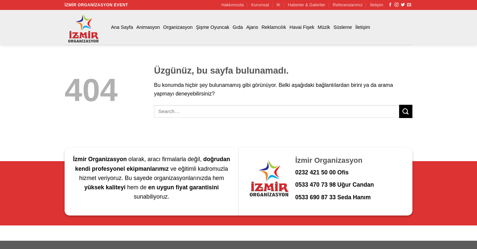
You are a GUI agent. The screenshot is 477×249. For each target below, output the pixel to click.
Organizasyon (178, 27)
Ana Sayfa (122, 27)
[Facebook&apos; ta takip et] (390, 5)
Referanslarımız (348, 4)
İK (279, 4)
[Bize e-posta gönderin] (409, 5)
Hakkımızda (232, 4)
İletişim (376, 4)
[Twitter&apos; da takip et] (403, 5)
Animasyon (148, 27)
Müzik (324, 27)
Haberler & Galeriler (306, 4)
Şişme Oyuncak (212, 27)
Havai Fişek (302, 27)
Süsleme (343, 27)
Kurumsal (260, 4)
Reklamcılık (273, 27)
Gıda (238, 27)
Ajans (252, 27)
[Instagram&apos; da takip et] (396, 5)
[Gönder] (405, 111)
